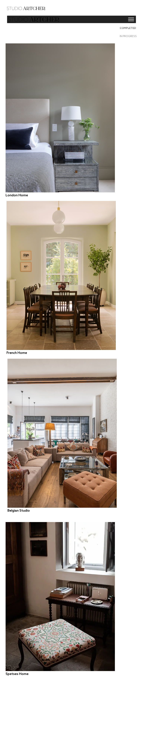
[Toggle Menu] (131, 19)
